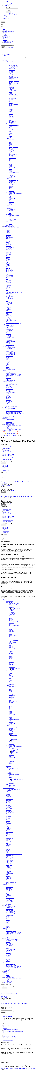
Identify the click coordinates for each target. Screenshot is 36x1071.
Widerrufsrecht (6, 1032)
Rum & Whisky (14, 752)
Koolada (13, 780)
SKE (7, 403)
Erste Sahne (11, 87)
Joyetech (8, 368)
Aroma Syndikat (9, 237)
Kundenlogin (6, 5)
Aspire (7, 364)
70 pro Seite (5, 465)
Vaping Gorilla (9, 316)
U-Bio (10, 118)
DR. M (7, 258)
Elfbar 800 (8, 391)
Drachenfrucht (12, 148)
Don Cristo (8, 254)
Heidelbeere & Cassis (13, 154)
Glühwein (11, 210)
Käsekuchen (14, 739)
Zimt (10, 213)
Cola (10, 197)
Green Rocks (9, 269)
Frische (10, 126)
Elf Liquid (8, 263)
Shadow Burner (9, 298)
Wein (12, 753)
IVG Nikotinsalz (12, 94)
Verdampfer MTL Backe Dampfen (13, 375)
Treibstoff (8, 310)
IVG (7, 274)
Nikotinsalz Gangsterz (13, 104)
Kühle (12, 610)
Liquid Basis (8, 343)
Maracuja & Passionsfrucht (14, 167)
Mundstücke (8, 378)
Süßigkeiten (8, 178)
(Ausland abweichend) (5, 485)
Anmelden (4, 987)
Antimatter (8, 236)
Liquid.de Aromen (10, 337)
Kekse (10, 211)
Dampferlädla (9, 249)
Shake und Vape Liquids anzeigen (13, 227)
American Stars (12, 122)
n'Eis (7, 286)
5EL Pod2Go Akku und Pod (12, 384)
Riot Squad (11, 114)
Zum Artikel (3, 491)
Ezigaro (7, 264)
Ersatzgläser (8, 376)
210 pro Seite (6, 467)
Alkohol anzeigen (15, 749)
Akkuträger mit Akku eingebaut (13, 409)
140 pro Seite (6, 466)
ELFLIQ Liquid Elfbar (13, 65)
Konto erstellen (12, 13)
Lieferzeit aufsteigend (8, 458)
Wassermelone (12, 176)
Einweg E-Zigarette (7, 36)
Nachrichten (8, 4)
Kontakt (5, 1028)
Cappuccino (11, 195)
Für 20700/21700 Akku (11, 354)
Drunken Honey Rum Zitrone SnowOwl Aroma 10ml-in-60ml (14, 1003)
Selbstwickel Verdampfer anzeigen (13, 425)
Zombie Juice (11, 120)
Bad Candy (11, 72)
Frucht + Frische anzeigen (17, 779)
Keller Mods (8, 336)
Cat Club (8, 243)
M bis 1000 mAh (9, 349)
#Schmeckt (8, 228)
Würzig (10, 134)
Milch (10, 200)
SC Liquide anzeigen (15, 608)
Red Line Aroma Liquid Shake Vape (14, 292)
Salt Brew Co (11, 115)
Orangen (10, 169)
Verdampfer (5, 35)
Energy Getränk (12, 198)
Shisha (7, 205)
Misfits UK (8, 282)
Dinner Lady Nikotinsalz (14, 81)
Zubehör (5, 40)
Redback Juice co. (10, 293)
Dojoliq (10, 82)
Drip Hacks (8, 261)
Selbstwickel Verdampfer (8, 41)
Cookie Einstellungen (8, 1040)
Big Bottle (11, 75)
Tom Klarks (11, 117)
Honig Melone (12, 156)
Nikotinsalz (8, 206)
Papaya (10, 170)
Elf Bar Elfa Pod (9, 389)
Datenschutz (6, 1025)
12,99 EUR (3, 1005)
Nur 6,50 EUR (4, 997)
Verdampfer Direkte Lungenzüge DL (14, 374)
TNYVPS (11, 116)
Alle (4, 29)
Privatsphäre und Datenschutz (9, 1037)
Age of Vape (8, 233)
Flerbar (10, 89)
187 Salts (11, 71)
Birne (10, 145)
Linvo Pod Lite (9, 401)
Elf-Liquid (11, 86)
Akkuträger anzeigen (10, 408)
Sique (7, 301)
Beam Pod (8, 385)
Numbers (8, 288)
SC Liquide (11, 67)
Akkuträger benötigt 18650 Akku (13, 412)
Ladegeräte (5, 38)
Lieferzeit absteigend (7, 459)
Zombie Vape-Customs (11, 320)
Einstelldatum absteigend (8, 455)
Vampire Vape (12, 70)
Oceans (10, 105)
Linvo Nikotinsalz (12, 98)
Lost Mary (8, 402)
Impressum (5, 1026)
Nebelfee (11, 103)
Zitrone (10, 177)
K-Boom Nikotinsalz (13, 95)
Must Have (11, 101)
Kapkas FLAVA (9, 276)
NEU (7, 1)
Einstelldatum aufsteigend (8, 454)
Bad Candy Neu (9, 329)
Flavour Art (8, 334)
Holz (10, 128)
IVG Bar (8, 398)
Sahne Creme (11, 189)
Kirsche (10, 159)
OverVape (11, 106)
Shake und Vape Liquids (8, 31)
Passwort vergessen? (13, 14)
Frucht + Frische (12, 219)
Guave (10, 153)
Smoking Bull (9, 303)
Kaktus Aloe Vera (12, 158)
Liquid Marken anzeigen (14, 64)
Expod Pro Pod (9, 393)
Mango (10, 166)
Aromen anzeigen (10, 325)
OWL (10, 107)
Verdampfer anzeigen (10, 371)
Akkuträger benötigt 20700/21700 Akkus (15, 413)
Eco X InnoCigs (9, 387)
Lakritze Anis (11, 220)
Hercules (10, 92)
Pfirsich (10, 171)
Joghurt (10, 183)
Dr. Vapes (8, 259)
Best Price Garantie (7, 1034)
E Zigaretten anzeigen (10, 347)
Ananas (10, 140)
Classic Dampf (9, 330)
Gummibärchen (12, 182)
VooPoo (7, 363)
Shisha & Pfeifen (9, 356)
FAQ (4, 1030)
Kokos (10, 161)
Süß (9, 132)
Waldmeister (11, 202)
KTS (10, 96)
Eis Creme (11, 181)
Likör (12, 751)
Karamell (11, 184)
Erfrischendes (9, 214)
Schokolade (11, 191)
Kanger (7, 365)
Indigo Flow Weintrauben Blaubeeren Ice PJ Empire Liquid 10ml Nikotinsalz (17, 496)
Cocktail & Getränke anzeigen (15, 193)
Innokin (7, 367)
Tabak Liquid (9, 123)
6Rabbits (8, 232)
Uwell (7, 358)
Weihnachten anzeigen (13, 209)
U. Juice (7, 313)
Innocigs (10, 93)
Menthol (13, 782)
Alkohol (10, 194)
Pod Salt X (11, 110)
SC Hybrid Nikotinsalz (14, 66)
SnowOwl (8, 304)
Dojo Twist (8, 386)
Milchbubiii (8, 280)
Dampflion (11, 79)
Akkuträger (5, 37)
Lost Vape (8, 360)
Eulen (7, 332)
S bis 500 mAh (9, 348)
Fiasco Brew (11, 88)
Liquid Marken (9, 62)
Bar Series (8, 239)
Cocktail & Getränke (10, 192)
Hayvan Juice (9, 271)
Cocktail (13, 750)
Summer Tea (8, 307)
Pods (7, 379)
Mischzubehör (9, 422)
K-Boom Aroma (9, 275)
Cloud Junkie (9, 244)
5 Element (8, 230)
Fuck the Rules (9, 335)
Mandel (10, 224)
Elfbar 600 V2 (9, 390)
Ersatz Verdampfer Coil (11, 373)
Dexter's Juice (9, 252)
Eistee (10, 203)
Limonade (11, 199)
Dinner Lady (8, 253)
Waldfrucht (11, 175)
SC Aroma (8, 338)
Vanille (10, 133)
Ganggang (8, 268)
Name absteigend (7, 451)
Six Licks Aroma (9, 302)
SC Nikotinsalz (12, 68)
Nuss (10, 131)
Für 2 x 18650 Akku (10, 353)
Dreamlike (8, 260)
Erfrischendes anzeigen (14, 215)
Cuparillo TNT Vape (10, 247)
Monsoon (8, 283)
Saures (10, 217)
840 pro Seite (6, 470)
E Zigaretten (6, 33)
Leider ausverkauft (7, 42)
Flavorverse (8, 266)
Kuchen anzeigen (15, 735)
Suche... (2, 47)
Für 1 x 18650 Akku (10, 352)
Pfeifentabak (11, 137)
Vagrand (7, 314)
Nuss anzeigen (12, 222)
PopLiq (10, 111)
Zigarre (10, 136)
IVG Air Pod (8, 397)
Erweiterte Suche (9, 47)
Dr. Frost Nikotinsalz (13, 83)
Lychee (10, 164)
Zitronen (13, 740)
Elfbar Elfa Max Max (10, 392)
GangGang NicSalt (13, 90)
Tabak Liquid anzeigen (13, 125)
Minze (10, 216)
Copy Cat (8, 331)
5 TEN (7, 231)
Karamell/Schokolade (13, 129)
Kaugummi (11, 186)
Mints (7, 281)
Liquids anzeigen (9, 61)
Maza (10, 100)
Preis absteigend (6, 448)
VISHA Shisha (9, 319)
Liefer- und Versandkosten (9, 1036)
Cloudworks (8, 246)
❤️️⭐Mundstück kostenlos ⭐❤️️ (10, 431)
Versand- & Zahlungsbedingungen (10, 1029)
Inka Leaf (8, 272)
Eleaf (7, 359)
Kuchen (10, 187)
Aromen (5, 32)
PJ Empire (11, 109)
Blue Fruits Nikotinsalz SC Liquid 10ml (9, 993)
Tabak (12, 612)
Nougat (10, 188)
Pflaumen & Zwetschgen (14, 172)
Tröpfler (7, 426)
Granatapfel (11, 150)
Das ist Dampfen (12, 121)
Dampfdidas (11, 78)
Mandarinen (11, 165)
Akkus (7, 414)
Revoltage (11, 112)
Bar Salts (11, 73)
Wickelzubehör (9, 428)
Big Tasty (11, 76)
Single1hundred (9, 299)
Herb (10, 127)
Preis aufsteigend (7, 447)
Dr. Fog (7, 255)
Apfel (10, 142)
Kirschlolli (8, 277)
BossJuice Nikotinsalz (13, 77)
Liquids (5, 30)
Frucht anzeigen (12, 139)
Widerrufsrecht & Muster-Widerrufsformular (13, 1031)
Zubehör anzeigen (10, 419)
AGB (4, 1035)
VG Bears (8, 318)
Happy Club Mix (9, 270)
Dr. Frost (8, 257)
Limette (10, 162)
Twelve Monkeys (9, 312)
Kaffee (10, 204)
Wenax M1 (8, 404)
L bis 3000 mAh (9, 351)
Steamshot (8, 305)
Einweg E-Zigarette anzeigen (12, 382)
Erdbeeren (11, 149)
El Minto (10, 84)
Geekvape (8, 357)
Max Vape (11, 99)
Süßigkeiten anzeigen (13, 180)
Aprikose (11, 143)
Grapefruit (11, 151)
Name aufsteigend (7, 450)
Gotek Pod (8, 396)
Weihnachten (9, 208)
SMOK (7, 362)
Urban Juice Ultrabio (10, 341)
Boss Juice (8, 242)
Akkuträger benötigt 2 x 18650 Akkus (14, 411)
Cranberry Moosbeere (13, 147)
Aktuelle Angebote (10, 2)
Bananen (10, 144)
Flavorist (8, 265)
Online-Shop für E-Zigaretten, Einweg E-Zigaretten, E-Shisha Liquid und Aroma (18, 1068)
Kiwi (10, 160)
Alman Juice (8, 235)
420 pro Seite (6, 469)
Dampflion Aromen (10, 250)
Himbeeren (11, 155)
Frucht (7, 138)
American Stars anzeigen (16, 668)
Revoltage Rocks (9, 296)
